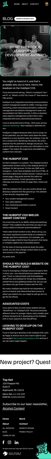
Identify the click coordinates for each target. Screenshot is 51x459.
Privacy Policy (26, 432)
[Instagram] (17, 442)
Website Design (26, 428)
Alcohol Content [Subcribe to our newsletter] (14, 408)
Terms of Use (9, 435)
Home (6, 418)
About (25, 4)
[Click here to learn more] (25, 19)
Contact (34, 4)
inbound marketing (11, 125)
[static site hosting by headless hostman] (26, 453)
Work (17, 4)
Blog (8, 18)
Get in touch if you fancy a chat (26, 338)
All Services (8, 428)
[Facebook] (9, 442)
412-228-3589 (19, 394)
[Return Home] (5, 4)
